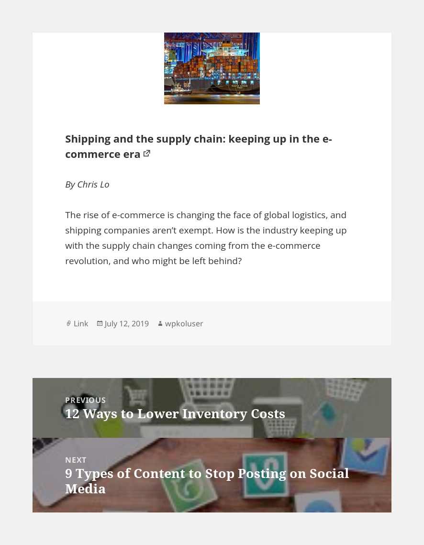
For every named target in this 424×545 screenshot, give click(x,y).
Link (81, 323)
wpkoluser (184, 323)
